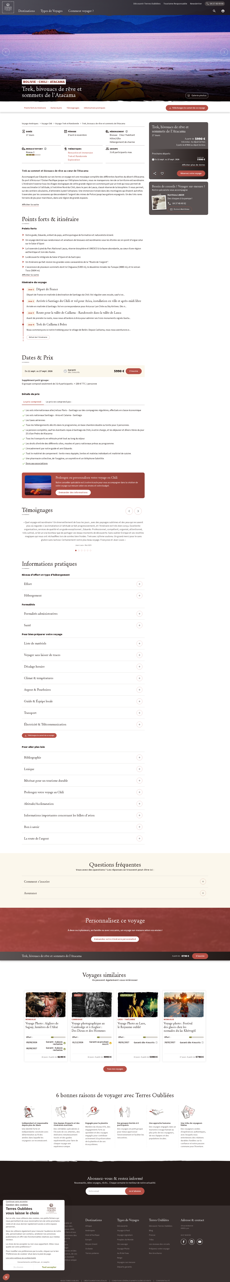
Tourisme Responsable (175, 3)
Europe (88, 1239)
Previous (129, 511)
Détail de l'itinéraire (38, 337)
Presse (152, 1235)
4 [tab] (84, 550)
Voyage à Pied (123, 1230)
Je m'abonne (135, 1191)
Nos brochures (155, 1253)
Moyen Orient (91, 1244)
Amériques (90, 1230)
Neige (119, 1257)
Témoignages (73, 107)
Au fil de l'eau (123, 1253)
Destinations (26, 11)
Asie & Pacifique (92, 1235)
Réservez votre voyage (191, 173)
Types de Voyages (51, 11)
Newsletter (196, 3)
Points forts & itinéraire (35, 107)
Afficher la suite (30, 204)
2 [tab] (78, 550)
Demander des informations (73, 492)
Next (138, 511)
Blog (151, 1230)
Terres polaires (92, 1253)
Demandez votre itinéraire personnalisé (115, 939)
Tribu (151, 1239)
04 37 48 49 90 (186, 1235)
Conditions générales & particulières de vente (131, 1281)
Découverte (122, 1226)
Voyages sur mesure (126, 1262)
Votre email (94, 1191)
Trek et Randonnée (77, 156)
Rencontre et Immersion (80, 152)
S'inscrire (133, 371)
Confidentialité (163, 1281)
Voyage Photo (123, 1248)
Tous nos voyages (115, 1069)
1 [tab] (75, 550)
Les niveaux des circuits (159, 1244)
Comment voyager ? (81, 11)
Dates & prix (56, 107)
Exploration (74, 159)
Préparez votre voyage (159, 1248)
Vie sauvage (122, 1244)
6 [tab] (90, 550)
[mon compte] (222, 11)
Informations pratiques (94, 107)
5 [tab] (87, 550)
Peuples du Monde (125, 1239)
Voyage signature (125, 1235)
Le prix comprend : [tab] (32, 401)
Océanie (89, 1248)
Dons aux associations (37, 463)
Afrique (88, 1226)
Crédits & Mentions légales (95, 1281)
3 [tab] (81, 550)
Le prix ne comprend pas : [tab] (59, 401)
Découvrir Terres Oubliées (146, 3)
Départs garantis (124, 1266)
